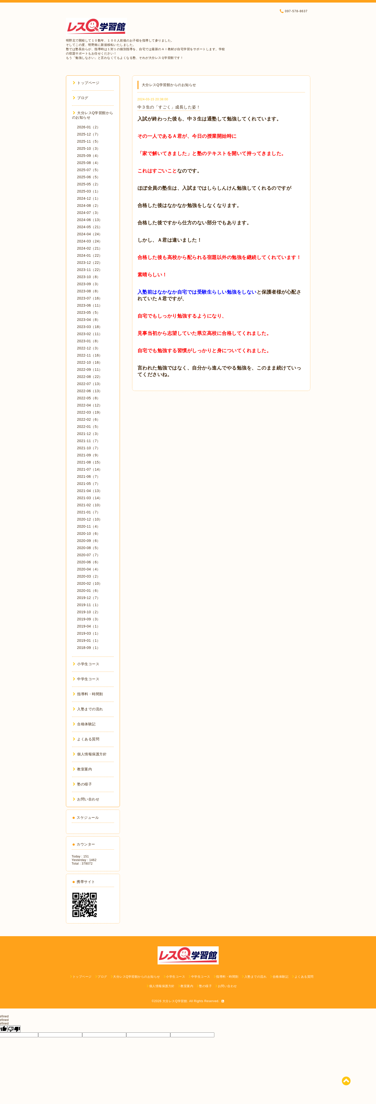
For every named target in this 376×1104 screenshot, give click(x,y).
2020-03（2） (89, 576)
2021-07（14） (90, 469)
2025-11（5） (89, 141)
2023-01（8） (89, 341)
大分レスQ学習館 (174, 1001)
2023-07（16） (90, 298)
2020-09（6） (89, 541)
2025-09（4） (89, 156)
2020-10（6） (89, 533)
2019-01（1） (89, 640)
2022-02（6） (89, 419)
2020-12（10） (90, 519)
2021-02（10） (90, 505)
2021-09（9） (89, 455)
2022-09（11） (90, 369)
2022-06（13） (90, 391)
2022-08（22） (90, 377)
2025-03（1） (89, 191)
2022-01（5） (89, 427)
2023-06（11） (90, 305)
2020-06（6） (89, 562)
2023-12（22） (90, 263)
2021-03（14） (90, 498)
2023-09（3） (89, 284)
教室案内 (82, 769)
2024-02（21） (90, 248)
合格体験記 (84, 724)
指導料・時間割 (88, 694)
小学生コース (86, 664)
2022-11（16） (90, 355)
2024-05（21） (90, 227)
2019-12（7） (89, 598)
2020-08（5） (89, 548)
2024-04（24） (90, 234)
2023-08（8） (89, 291)
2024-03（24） (90, 241)
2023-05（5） (89, 312)
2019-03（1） (89, 633)
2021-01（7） (89, 512)
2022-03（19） (90, 412)
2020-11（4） (89, 526)
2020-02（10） (90, 583)
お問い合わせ (86, 799)
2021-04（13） (90, 491)
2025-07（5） (89, 170)
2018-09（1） (89, 648)
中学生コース (86, 679)
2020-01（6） (89, 591)
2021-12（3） (89, 434)
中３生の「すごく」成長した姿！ (169, 107)
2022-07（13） (90, 384)
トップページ (86, 83)
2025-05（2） (89, 184)
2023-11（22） (90, 270)
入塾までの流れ (88, 709)
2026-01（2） (89, 127)
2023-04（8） (89, 320)
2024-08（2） (89, 205)
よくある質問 (86, 739)
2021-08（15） (90, 462)
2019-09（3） (89, 619)
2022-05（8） (89, 398)
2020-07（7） (89, 555)
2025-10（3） (89, 148)
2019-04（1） (89, 626)
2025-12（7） (89, 134)
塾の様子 (82, 784)
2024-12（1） (89, 198)
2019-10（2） (89, 612)
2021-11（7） (89, 441)
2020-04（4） (89, 569)
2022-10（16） (90, 362)
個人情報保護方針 (90, 754)
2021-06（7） (89, 476)
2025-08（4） (89, 163)
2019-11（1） (89, 605)
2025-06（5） (89, 177)
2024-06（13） (90, 220)
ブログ (80, 98)
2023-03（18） (90, 327)
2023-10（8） (89, 277)
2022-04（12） (90, 405)
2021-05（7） (89, 484)
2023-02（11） (90, 334)
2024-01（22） (90, 255)
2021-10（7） (89, 448)
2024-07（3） (89, 213)
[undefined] (14, 1028)
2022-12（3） (89, 348)
